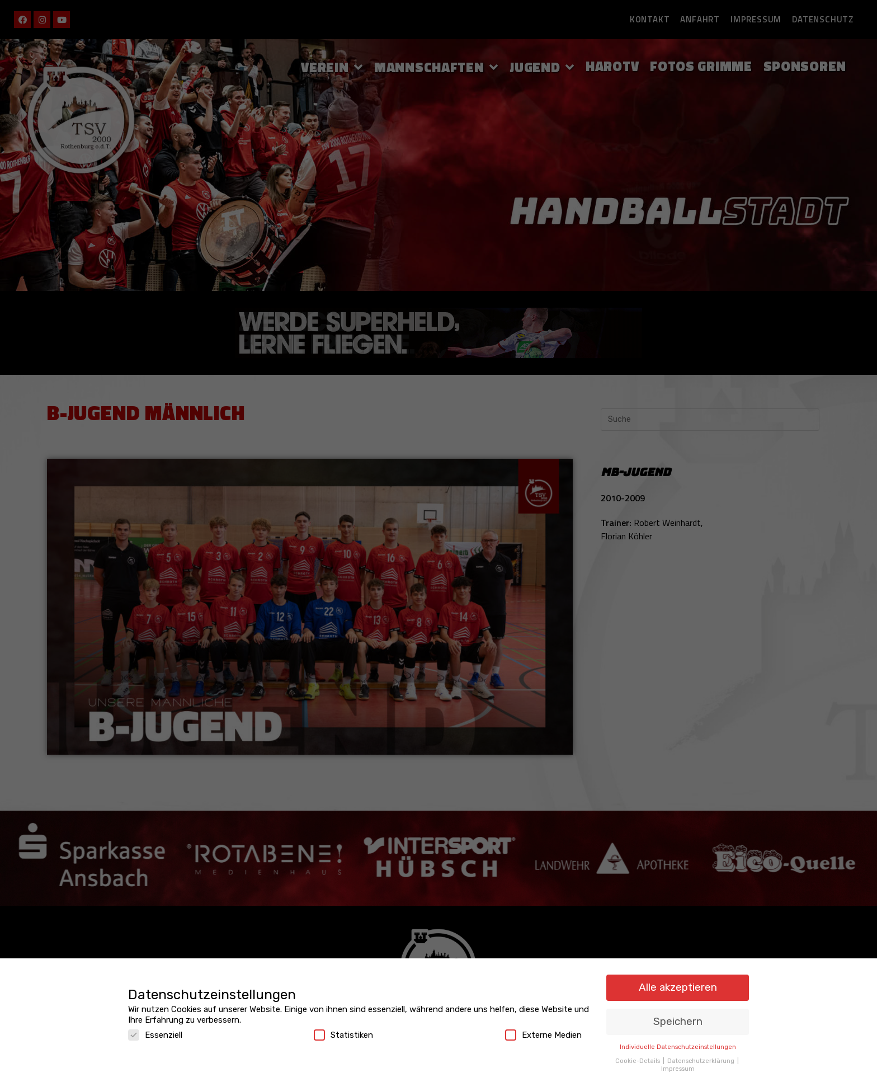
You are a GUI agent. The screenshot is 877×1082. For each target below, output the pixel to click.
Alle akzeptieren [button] (678, 987)
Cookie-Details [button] (638, 1061)
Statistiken (343, 1035)
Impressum (678, 1068)
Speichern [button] (677, 1021)
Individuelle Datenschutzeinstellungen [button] (678, 1047)
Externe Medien (543, 1035)
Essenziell (155, 1035)
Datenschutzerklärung (701, 1061)
